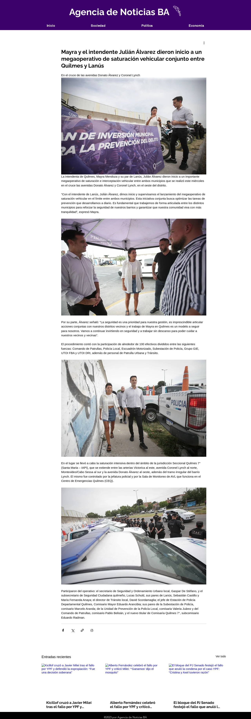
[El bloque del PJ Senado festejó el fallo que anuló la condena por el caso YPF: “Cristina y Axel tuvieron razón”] (197, 680)
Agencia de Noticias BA (118, 12)
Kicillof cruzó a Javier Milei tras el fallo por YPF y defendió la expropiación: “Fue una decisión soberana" (69, 705)
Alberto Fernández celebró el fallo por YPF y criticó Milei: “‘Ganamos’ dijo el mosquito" (132, 705)
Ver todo (221, 656)
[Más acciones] (204, 42)
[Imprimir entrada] (92, 630)
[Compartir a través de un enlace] (82, 630)
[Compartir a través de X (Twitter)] (73, 630)
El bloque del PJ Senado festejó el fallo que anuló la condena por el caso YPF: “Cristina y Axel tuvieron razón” (197, 705)
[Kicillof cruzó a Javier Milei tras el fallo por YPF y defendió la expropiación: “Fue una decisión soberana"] (70, 680)
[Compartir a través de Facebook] (63, 630)
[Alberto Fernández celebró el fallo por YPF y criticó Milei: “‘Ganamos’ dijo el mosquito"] (133, 680)
